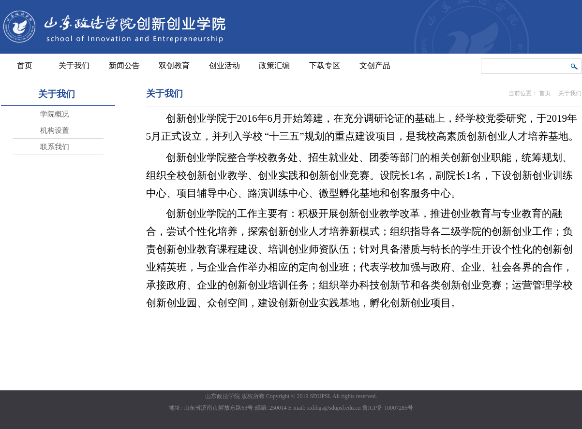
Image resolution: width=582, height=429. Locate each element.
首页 (545, 93)
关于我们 (570, 93)
